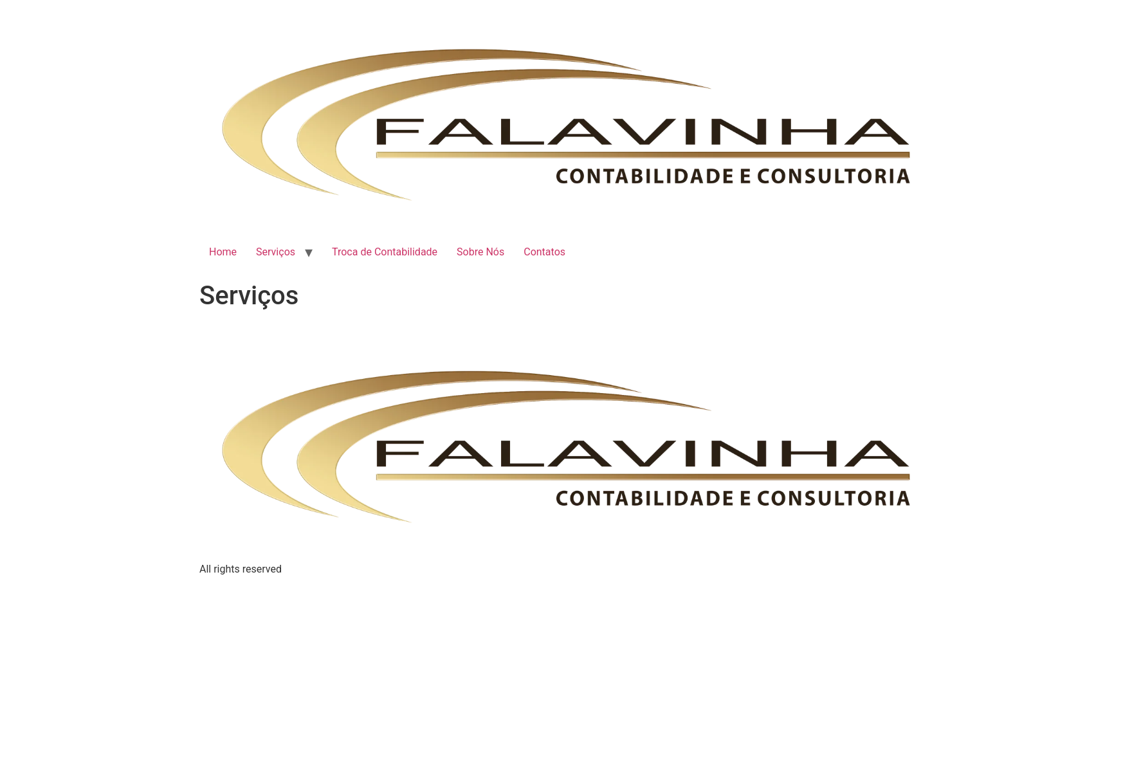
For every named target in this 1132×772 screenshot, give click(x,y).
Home (223, 252)
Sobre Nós (480, 252)
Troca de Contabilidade (384, 252)
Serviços (275, 252)
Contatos (544, 252)
